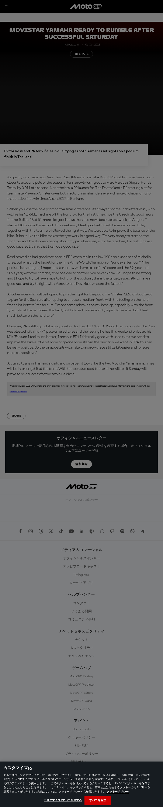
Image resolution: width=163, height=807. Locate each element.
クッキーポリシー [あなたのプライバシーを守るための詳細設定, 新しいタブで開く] (118, 791)
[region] (81, 784)
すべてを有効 (97, 800)
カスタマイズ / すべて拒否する (63, 800)
